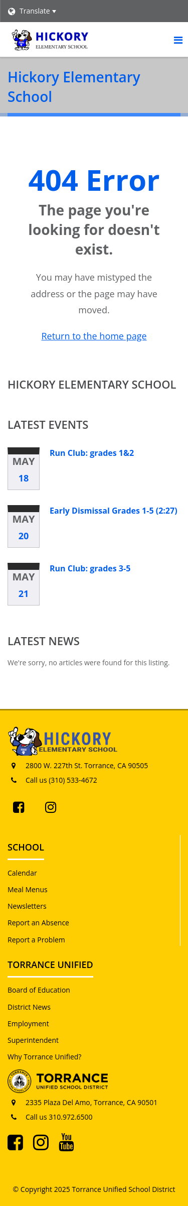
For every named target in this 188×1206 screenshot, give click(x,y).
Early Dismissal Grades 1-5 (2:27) (113, 510)
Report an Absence (38, 922)
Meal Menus (28, 889)
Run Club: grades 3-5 (90, 568)
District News (29, 1007)
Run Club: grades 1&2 (92, 452)
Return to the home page (93, 336)
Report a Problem (36, 939)
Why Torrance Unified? (44, 1056)
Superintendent (33, 1040)
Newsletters (27, 906)
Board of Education (39, 990)
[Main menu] (178, 39)
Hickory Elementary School (92, 384)
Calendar (22, 873)
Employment (28, 1023)
